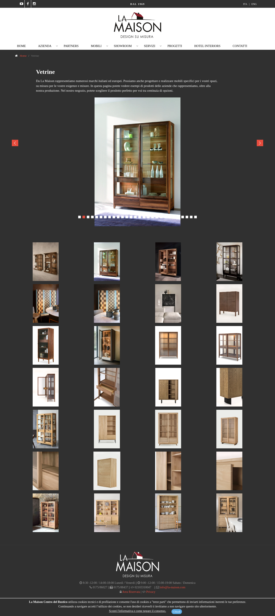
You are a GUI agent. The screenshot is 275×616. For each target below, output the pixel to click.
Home (21, 46)
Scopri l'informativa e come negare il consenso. (137, 611)
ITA (245, 4)
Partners (71, 46)
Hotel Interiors (207, 46)
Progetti (174, 46)
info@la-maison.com (172, 587)
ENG (254, 4)
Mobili (96, 46)
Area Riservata (131, 591)
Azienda (44, 46)
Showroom (123, 46)
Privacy (150, 591)
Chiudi (176, 611)
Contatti (240, 46)
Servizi (149, 46)
